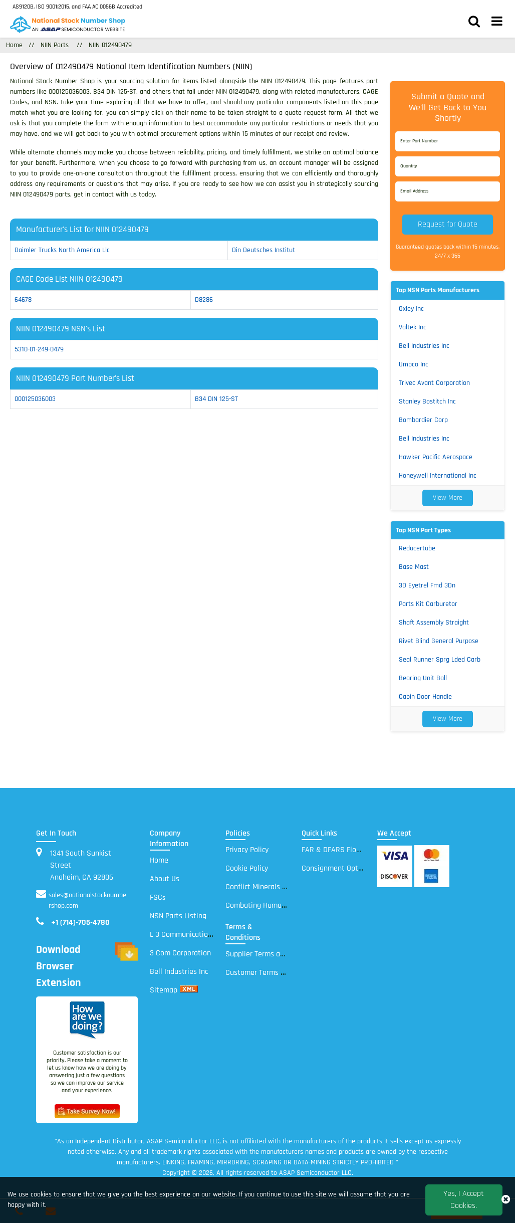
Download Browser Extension (87, 966)
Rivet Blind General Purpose (438, 641)
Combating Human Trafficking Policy (283, 905)
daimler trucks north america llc (62, 250)
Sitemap (163, 990)
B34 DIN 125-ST (216, 398)
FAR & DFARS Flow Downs (343, 850)
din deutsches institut (263, 250)
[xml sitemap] (189, 990)
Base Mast (414, 566)
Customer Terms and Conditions (277, 972)
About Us (164, 879)
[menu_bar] (497, 22)
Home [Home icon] (14, 45)
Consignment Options (337, 868)
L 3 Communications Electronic (199, 934)
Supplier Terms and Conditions (275, 954)
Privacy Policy (247, 850)
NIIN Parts (55, 45)
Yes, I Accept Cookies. (463, 1199)
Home (159, 860)
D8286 (204, 299)
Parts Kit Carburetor (428, 603)
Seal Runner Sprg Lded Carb (439, 659)
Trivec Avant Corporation (434, 382)
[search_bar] (474, 22)
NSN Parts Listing (178, 916)
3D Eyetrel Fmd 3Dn (427, 585)
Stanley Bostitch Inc (427, 401)
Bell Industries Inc (424, 345)
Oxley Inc (411, 308)
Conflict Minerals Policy (263, 887)
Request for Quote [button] (447, 224)
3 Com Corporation (180, 953)
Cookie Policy (246, 868)
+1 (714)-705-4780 (80, 922)
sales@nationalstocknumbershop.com (87, 900)
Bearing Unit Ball (423, 678)
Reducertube (417, 548)
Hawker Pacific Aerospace (435, 457)
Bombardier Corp (423, 420)
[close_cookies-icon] (505, 1199)
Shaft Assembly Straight (434, 622)
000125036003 (35, 398)
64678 (23, 299)
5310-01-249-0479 (39, 349)
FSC (157, 897)
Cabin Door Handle (425, 696)
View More (447, 497)
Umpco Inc (413, 364)
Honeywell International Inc (437, 475)
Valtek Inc (412, 327)
